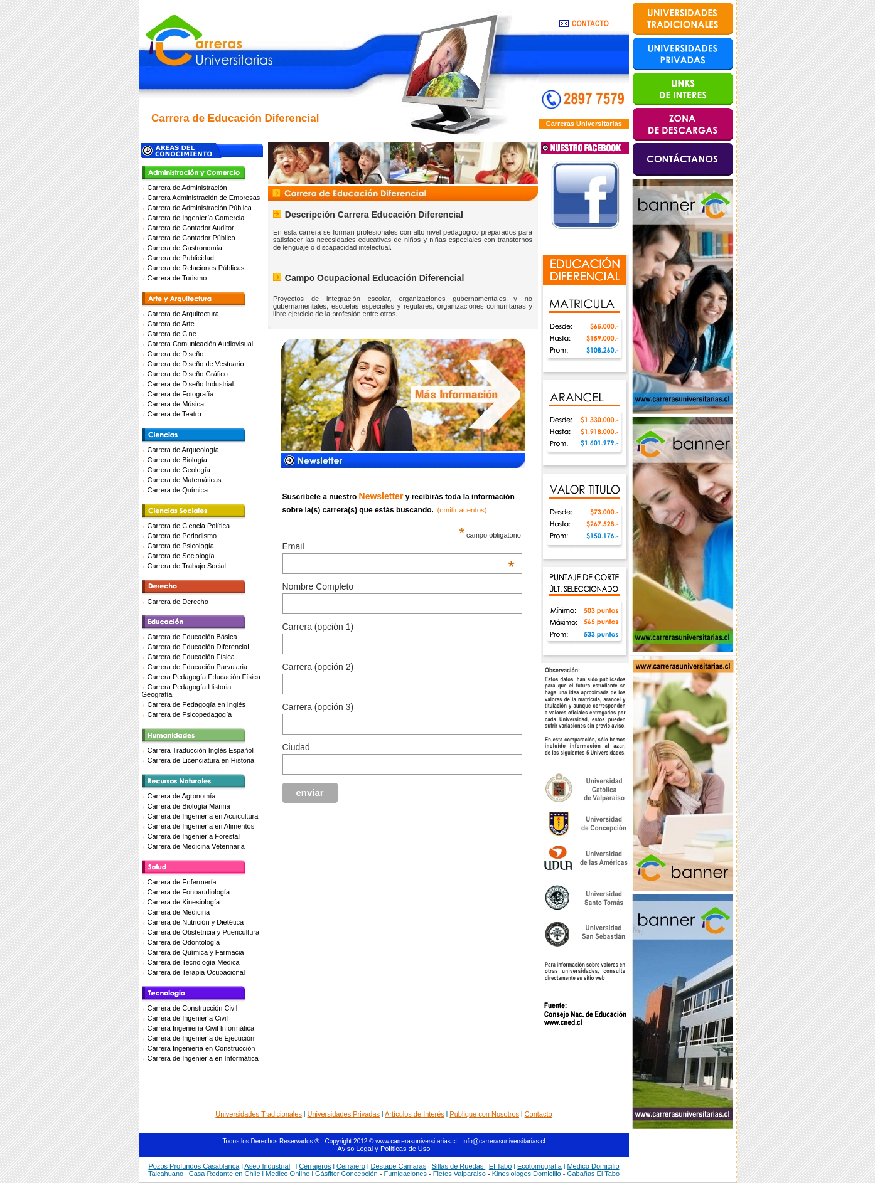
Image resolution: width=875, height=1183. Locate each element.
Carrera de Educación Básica (192, 636)
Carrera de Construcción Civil (193, 1008)
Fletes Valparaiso (459, 1173)
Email (398, 546)
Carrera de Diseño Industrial (191, 384)
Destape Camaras (398, 1166)
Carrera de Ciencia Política (189, 525)
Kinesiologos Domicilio (526, 1173)
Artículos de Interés (414, 1114)
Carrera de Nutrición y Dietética (196, 922)
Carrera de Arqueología (183, 450)
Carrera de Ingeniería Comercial (197, 217)
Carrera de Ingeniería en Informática (203, 1058)
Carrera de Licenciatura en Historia (201, 760)
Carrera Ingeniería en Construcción (201, 1048)
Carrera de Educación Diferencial (198, 646)
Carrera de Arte (171, 323)
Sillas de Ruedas (459, 1166)
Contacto (538, 1114)
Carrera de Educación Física (191, 656)
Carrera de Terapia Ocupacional (196, 972)
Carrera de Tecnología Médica (194, 962)
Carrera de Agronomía (182, 796)
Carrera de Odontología (184, 942)
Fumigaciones (405, 1173)
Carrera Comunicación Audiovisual (201, 343)
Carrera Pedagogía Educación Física (204, 677)
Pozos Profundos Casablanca (193, 1166)
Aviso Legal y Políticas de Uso (384, 1148)
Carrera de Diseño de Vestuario (196, 364)
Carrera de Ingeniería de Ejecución (201, 1038)
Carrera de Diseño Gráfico (188, 374)
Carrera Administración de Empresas (204, 197)
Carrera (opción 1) (318, 627)
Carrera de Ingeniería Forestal (194, 836)
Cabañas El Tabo (593, 1173)
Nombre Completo (318, 586)
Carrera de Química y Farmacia (196, 952)
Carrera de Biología (177, 460)
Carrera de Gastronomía (185, 248)
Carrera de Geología (179, 470)
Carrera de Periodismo (182, 535)
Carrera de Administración (187, 187)
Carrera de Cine (172, 333)
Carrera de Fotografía (181, 394)
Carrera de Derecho (178, 601)
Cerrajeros (315, 1166)
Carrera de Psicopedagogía (190, 714)
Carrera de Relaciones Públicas (196, 268)
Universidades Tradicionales (258, 1114)
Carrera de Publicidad (181, 258)
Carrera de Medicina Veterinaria (196, 846)
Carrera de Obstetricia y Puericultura (204, 932)
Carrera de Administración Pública (200, 207)
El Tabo (500, 1166)
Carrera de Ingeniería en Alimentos (201, 826)
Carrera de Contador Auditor (191, 227)
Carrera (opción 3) (318, 707)
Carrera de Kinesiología (184, 902)
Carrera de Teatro (174, 414)
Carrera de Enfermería (182, 882)
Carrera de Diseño (176, 354)
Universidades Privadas (344, 1114)
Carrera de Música (176, 404)
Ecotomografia (539, 1166)
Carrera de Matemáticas (185, 480)
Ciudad (296, 747)
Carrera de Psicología (181, 545)
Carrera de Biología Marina (189, 806)
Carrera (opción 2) (318, 667)
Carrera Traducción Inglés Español (201, 750)
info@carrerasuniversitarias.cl (504, 1141)
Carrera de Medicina (179, 912)
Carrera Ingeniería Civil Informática (201, 1028)
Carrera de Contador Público (191, 237)
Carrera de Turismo (177, 278)
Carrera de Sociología (181, 556)
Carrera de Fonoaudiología (189, 892)
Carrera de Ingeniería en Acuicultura (203, 816)
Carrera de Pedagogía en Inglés (197, 704)
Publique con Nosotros (484, 1114)
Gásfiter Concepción (346, 1173)
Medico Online (287, 1173)
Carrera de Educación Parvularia (198, 667)
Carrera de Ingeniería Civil (188, 1018)
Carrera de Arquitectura (183, 313)
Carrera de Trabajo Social (187, 566)
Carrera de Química (178, 490)
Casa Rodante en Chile (224, 1173)
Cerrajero (350, 1166)
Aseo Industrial (267, 1166)
